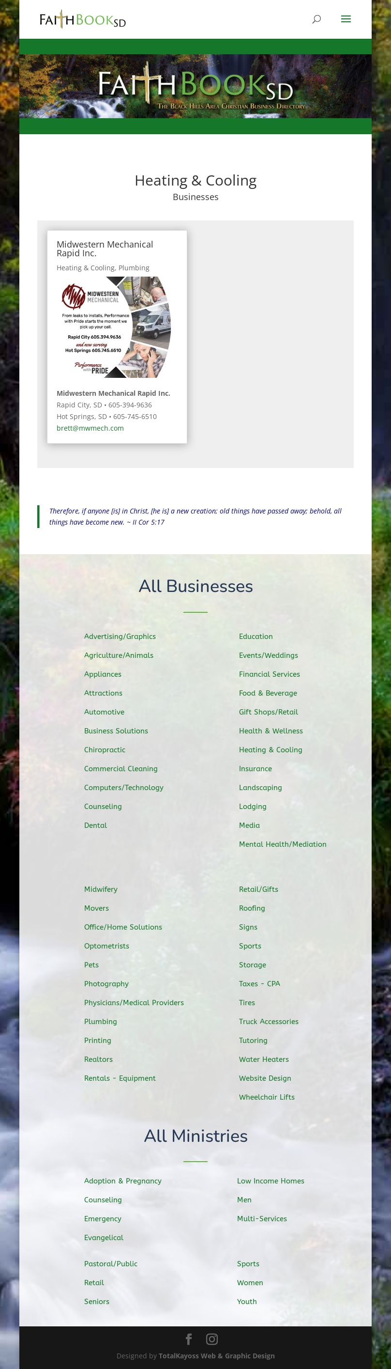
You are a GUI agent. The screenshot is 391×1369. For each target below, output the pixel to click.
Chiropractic (113, 749)
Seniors (105, 1301)
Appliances (111, 676)
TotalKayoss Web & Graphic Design (217, 1355)
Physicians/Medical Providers (140, 1002)
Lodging (261, 804)
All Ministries (196, 1136)
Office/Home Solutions (130, 928)
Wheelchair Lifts (274, 1094)
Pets (101, 965)
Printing (107, 1038)
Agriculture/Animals (126, 658)
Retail (103, 1282)
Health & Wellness (278, 731)
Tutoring (262, 1038)
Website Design (273, 1076)
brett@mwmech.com (90, 428)
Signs (257, 929)
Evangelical (112, 1236)
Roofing (261, 911)
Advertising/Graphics (127, 639)
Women (259, 1282)
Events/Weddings (276, 658)
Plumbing (134, 267)
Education (264, 639)
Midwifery (110, 892)
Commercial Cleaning (128, 768)
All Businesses (195, 587)
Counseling (112, 804)
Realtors (107, 1056)
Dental (105, 822)
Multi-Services (269, 1218)
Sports (259, 947)
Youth (256, 1301)
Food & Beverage (275, 694)
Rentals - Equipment (127, 1076)
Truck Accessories (276, 1020)
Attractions (112, 694)
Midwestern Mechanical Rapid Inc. (105, 248)
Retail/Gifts (267, 892)
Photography (115, 984)
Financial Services (276, 676)
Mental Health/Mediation (289, 842)
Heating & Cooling (86, 267)
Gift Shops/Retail (276, 712)
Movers (106, 910)
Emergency (111, 1218)
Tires (256, 1002)
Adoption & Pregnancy (129, 1181)
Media (258, 822)
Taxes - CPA (267, 984)
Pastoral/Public (118, 1264)
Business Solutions (124, 731)
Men (253, 1200)
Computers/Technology (131, 786)
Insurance (264, 767)
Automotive (113, 712)
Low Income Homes (278, 1181)
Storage (261, 965)
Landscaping (268, 786)
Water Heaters (271, 1057)
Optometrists (115, 947)
